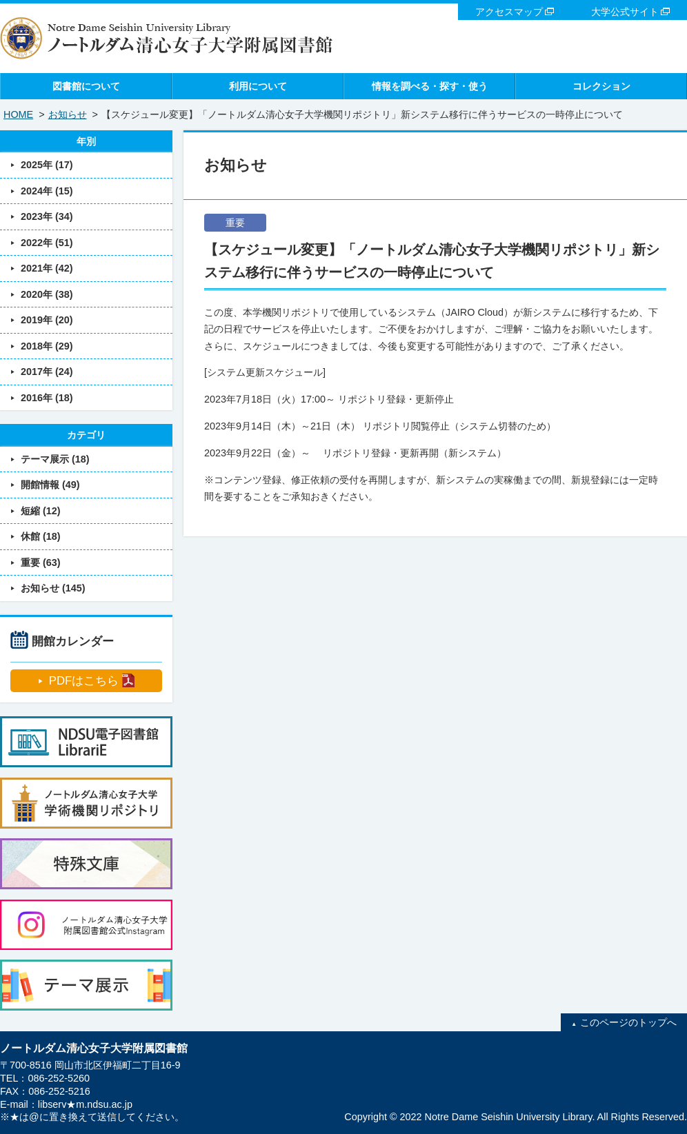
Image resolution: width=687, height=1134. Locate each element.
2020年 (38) (47, 294)
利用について (258, 86)
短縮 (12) (41, 510)
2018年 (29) (47, 346)
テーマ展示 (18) (55, 459)
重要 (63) (41, 562)
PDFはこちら (84, 680)
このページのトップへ (628, 1022)
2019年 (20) (47, 319)
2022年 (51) (47, 242)
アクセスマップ (509, 11)
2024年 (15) (47, 190)
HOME (18, 114)
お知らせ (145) (53, 588)
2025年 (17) (47, 164)
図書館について (86, 86)
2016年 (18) (47, 397)
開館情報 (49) (50, 484)
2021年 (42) (47, 268)
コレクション (601, 86)
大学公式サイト (625, 11)
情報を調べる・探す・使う (430, 86)
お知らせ (67, 114)
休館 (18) (41, 536)
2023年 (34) (47, 216)
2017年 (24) (47, 371)
